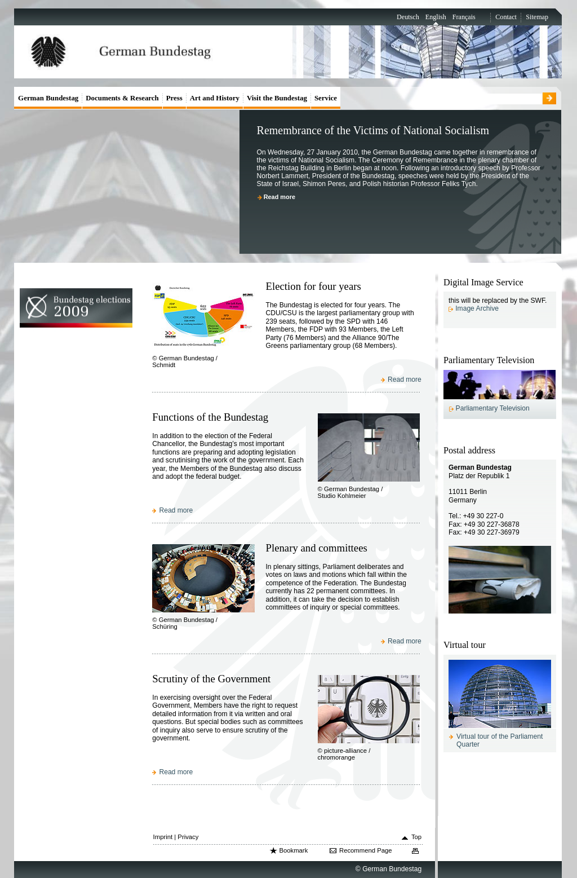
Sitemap (537, 17)
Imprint (163, 836)
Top (416, 836)
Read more (279, 196)
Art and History (214, 98)
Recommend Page (365, 850)
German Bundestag (48, 98)
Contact (506, 17)
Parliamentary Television (493, 408)
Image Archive (477, 308)
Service (325, 98)
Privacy (187, 836)
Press (174, 98)
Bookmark (293, 850)
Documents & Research (122, 98)
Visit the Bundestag (277, 98)
